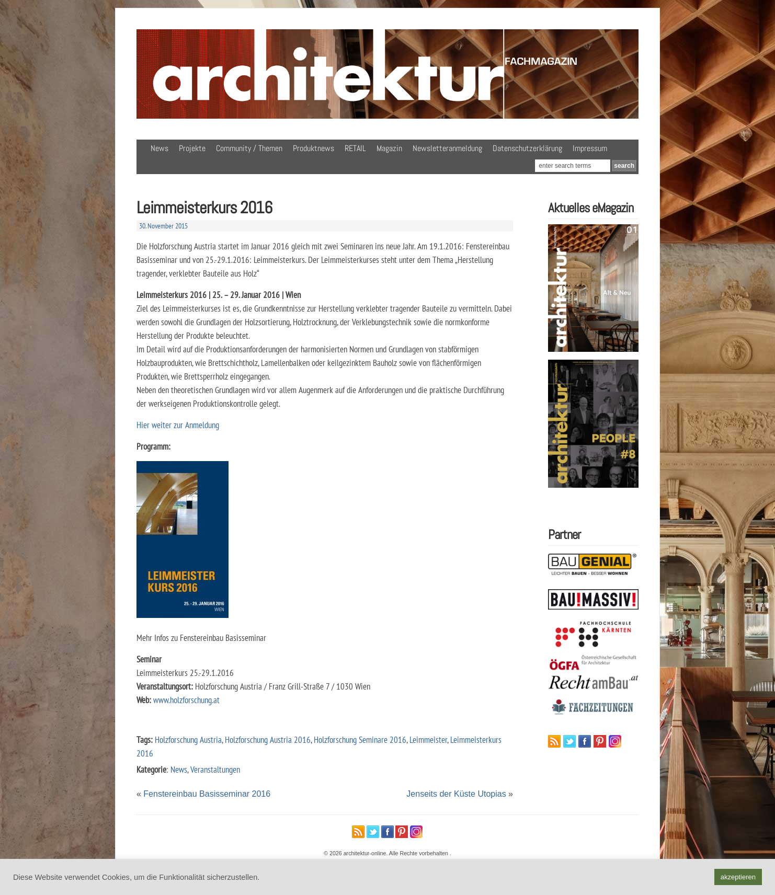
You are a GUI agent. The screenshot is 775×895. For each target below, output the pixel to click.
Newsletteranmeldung (447, 148)
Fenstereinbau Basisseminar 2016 (206, 793)
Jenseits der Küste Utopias (456, 793)
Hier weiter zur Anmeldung (177, 425)
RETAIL (355, 148)
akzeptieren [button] (738, 877)
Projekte (192, 148)
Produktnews (313, 148)
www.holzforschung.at (186, 700)
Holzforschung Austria (188, 739)
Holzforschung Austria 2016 (268, 739)
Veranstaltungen (215, 769)
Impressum (590, 148)
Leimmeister (428, 739)
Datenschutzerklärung (527, 148)
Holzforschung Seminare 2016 (360, 739)
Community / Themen (249, 148)
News (159, 148)
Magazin (389, 148)
